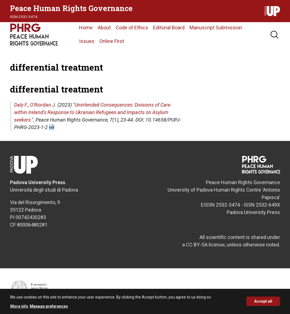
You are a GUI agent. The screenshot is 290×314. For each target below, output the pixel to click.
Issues (86, 41)
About (104, 27)
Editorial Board (169, 27)
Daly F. (21, 105)
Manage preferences (49, 308)
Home (86, 27)
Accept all (263, 303)
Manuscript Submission (216, 27)
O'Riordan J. (43, 105)
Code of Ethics (132, 27)
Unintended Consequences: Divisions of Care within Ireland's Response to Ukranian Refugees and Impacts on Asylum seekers (92, 112)
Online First (111, 41)
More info (19, 308)
